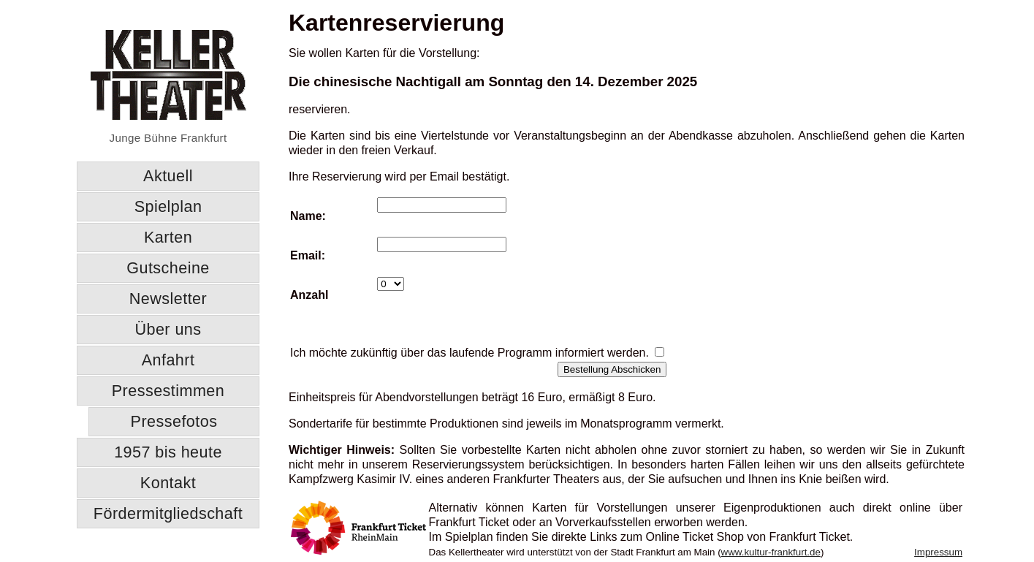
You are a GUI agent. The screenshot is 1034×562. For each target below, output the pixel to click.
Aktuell (168, 176)
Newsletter (168, 298)
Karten (168, 237)
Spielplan (168, 206)
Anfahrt (168, 360)
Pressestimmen (168, 390)
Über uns (167, 329)
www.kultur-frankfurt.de (771, 552)
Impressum (938, 552)
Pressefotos (174, 421)
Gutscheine (168, 268)
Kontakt (168, 483)
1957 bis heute (168, 452)
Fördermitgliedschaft (168, 513)
